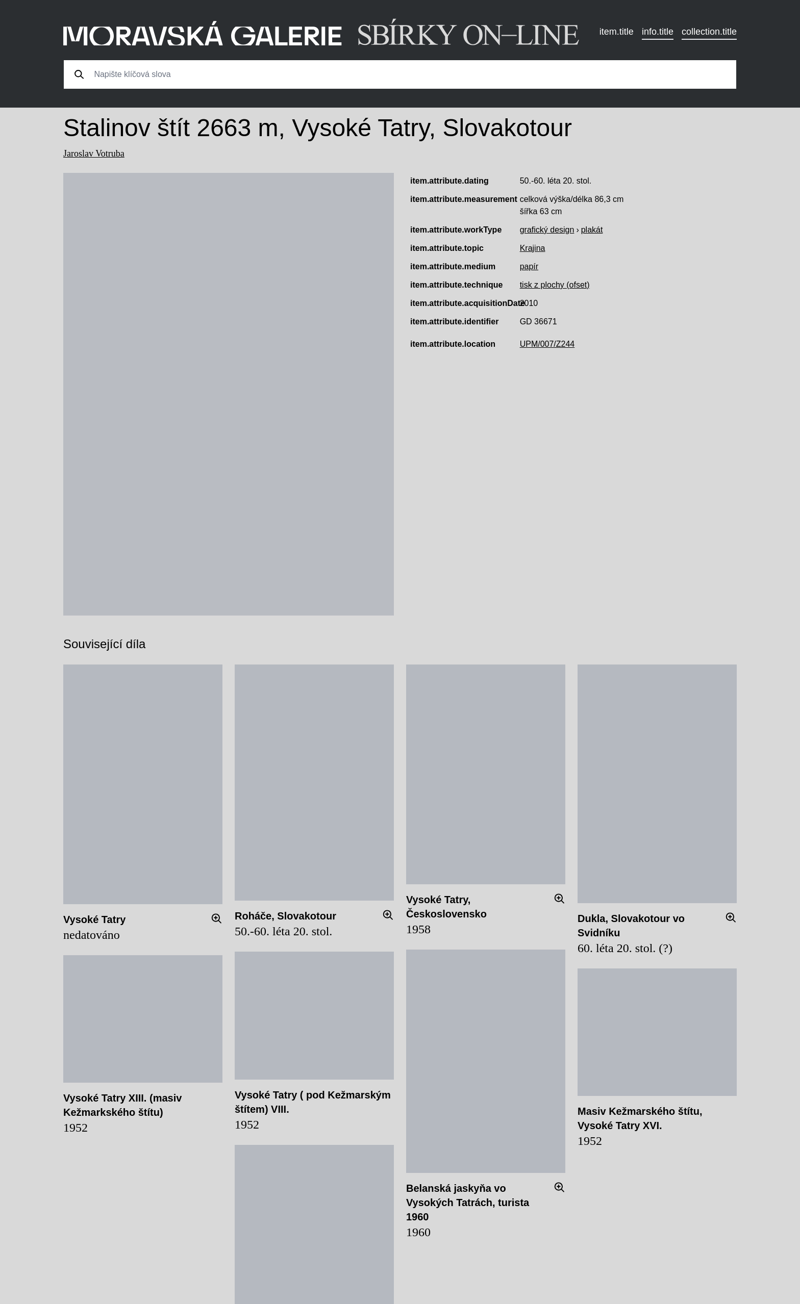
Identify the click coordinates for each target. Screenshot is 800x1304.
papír (529, 266)
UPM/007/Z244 (547, 344)
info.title (657, 32)
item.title (616, 32)
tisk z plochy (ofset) (555, 284)
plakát (592, 229)
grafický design (547, 229)
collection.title (709, 32)
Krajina (532, 248)
